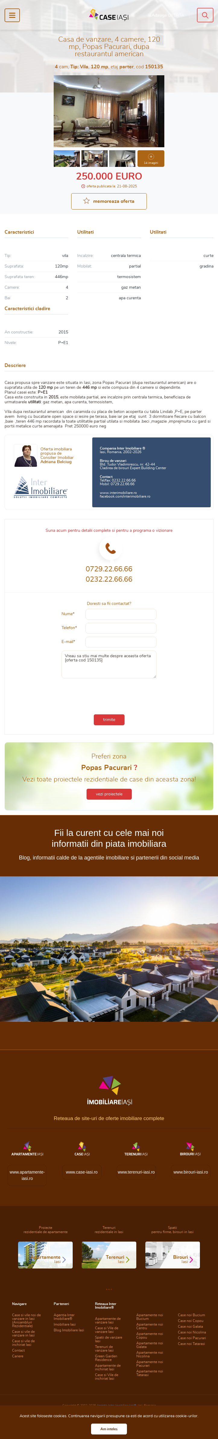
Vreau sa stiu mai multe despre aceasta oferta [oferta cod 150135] (109, 664)
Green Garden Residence (106, 1358)
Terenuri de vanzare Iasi (104, 1348)
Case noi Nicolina (192, 1332)
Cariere (17, 1356)
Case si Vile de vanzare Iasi (106, 1329)
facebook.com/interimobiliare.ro (125, 496)
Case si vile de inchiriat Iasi (23, 1342)
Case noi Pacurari (192, 1338)
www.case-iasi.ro (82, 1172)
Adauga (168, 15)
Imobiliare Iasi (65, 1324)
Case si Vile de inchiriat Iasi (106, 1376)
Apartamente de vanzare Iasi (108, 1320)
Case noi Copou (191, 1321)
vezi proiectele (109, 794)
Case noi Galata (190, 1326)
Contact (18, 1350)
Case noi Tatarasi (191, 1344)
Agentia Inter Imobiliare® (64, 1316)
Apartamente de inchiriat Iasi (108, 1367)
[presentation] (109, 695)
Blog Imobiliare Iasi (69, 1330)
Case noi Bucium (191, 1315)
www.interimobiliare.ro (118, 493)
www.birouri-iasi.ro (190, 1172)
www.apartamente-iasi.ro (27, 1175)
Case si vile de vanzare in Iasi (23, 1333)
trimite (109, 720)
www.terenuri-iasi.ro (136, 1172)
